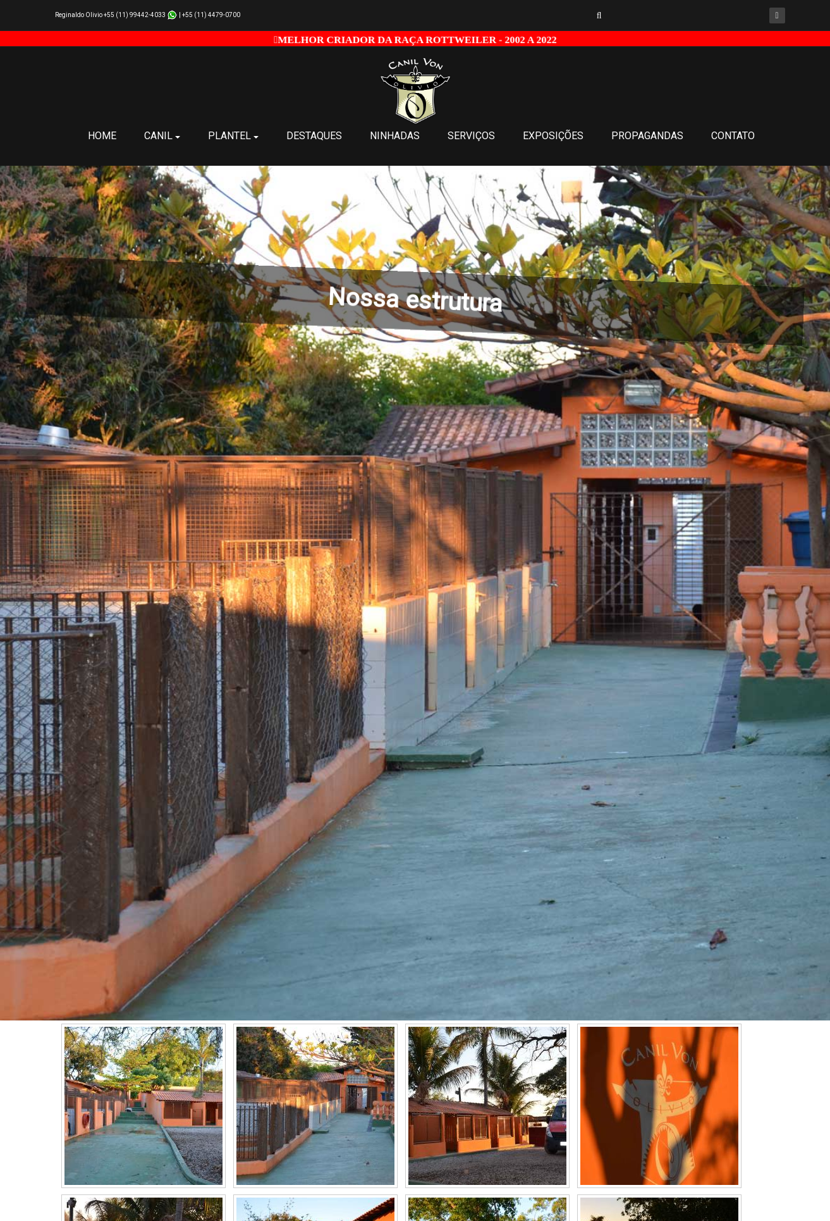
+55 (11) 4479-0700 (211, 14)
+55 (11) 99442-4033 (135, 14)
